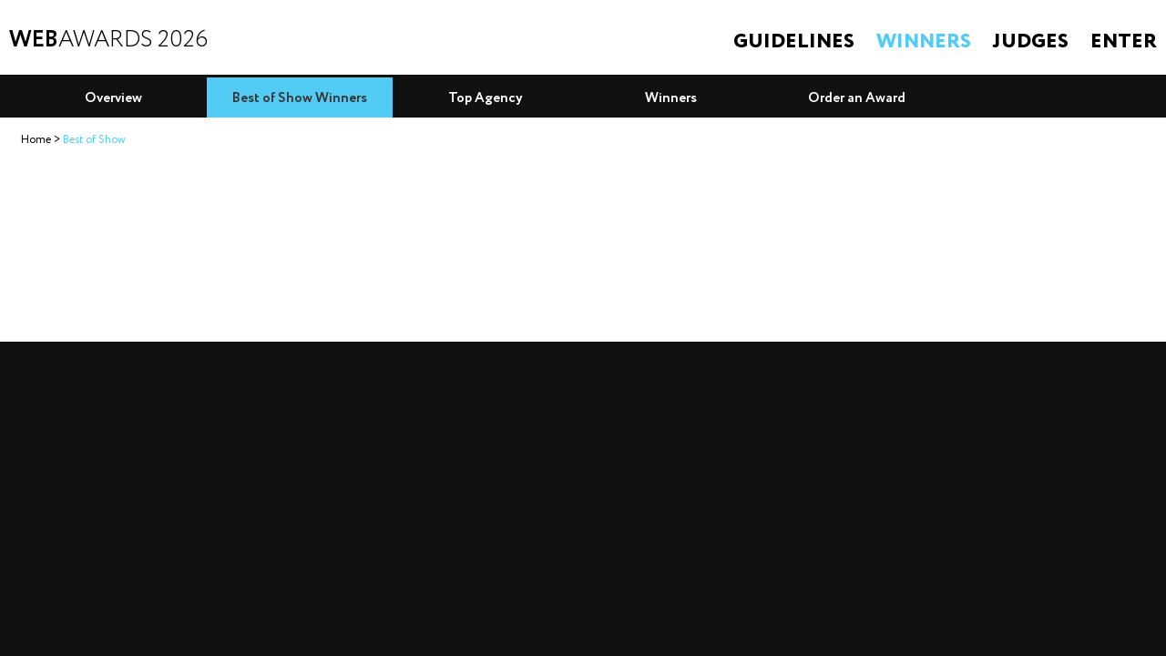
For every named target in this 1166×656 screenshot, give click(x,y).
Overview (113, 98)
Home (36, 140)
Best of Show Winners (299, 98)
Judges (1031, 41)
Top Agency (485, 98)
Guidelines (793, 41)
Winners (923, 41)
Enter (1123, 41)
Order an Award (856, 98)
